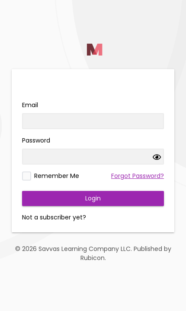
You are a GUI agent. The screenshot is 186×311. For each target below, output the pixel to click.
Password (36, 140)
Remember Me (56, 175)
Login (93, 198)
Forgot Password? (137, 175)
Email (30, 105)
